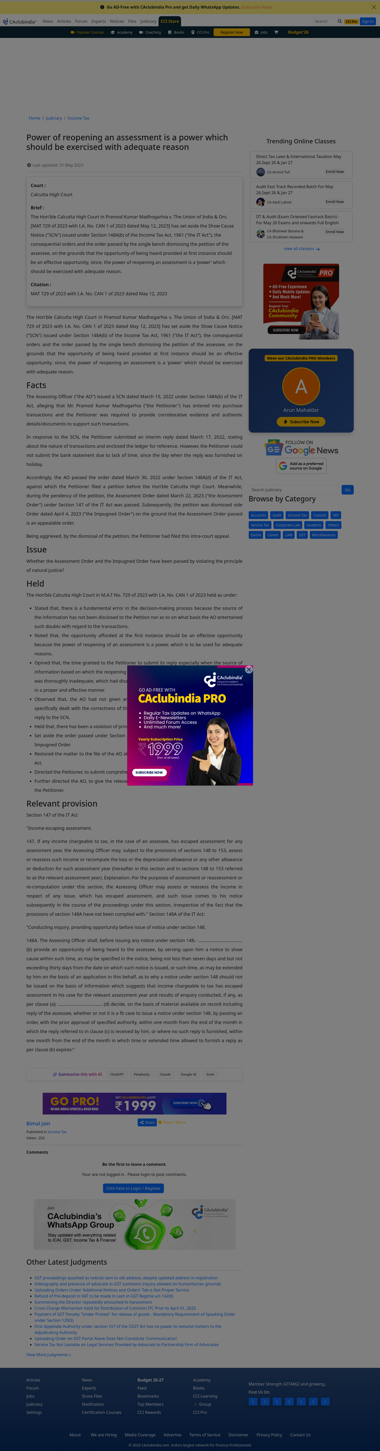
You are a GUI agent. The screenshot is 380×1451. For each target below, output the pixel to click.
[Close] (249, 669)
